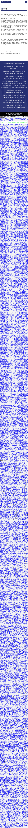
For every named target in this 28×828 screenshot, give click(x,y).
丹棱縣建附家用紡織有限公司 (20, 63)
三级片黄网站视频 (6, 359)
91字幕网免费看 (16, 172)
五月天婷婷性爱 (13, 159)
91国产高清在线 (13, 468)
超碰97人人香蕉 (4, 171)
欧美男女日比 (13, 348)
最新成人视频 (21, 552)
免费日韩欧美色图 (12, 145)
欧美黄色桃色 (16, 525)
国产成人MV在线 (7, 383)
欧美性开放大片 (23, 282)
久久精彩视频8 (16, 399)
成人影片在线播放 (3, 354)
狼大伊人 (19, 514)
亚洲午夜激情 (22, 300)
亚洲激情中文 (15, 224)
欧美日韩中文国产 (18, 286)
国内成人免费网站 (14, 301)
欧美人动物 (9, 536)
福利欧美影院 (10, 314)
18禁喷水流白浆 (16, 492)
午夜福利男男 (17, 139)
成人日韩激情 (15, 310)
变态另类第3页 (19, 194)
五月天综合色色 (3, 291)
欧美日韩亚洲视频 (12, 183)
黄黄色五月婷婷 (12, 278)
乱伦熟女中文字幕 (9, 174)
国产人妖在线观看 (14, 297)
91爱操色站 (4, 506)
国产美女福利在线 (14, 208)
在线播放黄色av (21, 305)
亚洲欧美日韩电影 (3, 315)
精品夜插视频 (11, 400)
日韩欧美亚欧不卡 (15, 559)
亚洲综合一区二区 (24, 353)
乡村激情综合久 (18, 508)
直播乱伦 (15, 487)
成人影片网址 (16, 345)
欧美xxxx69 (6, 511)
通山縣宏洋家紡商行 (20, 97)
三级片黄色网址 (9, 221)
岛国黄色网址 (13, 144)
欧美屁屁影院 (21, 287)
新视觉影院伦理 (16, 146)
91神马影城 (20, 520)
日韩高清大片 (12, 165)
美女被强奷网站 (3, 493)
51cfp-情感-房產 (6, 97)
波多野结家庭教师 (18, 132)
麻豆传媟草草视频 (11, 372)
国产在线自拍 (4, 186)
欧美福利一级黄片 (16, 497)
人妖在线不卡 (7, 352)
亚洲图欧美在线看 (21, 463)
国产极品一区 (17, 400)
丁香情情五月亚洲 (23, 477)
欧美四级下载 (10, 405)
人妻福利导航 (15, 221)
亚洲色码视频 (21, 206)
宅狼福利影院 (6, 251)
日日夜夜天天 (23, 269)
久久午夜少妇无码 (7, 213)
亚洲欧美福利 (13, 288)
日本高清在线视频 (6, 362)
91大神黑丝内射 (10, 170)
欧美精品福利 (21, 375)
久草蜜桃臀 (20, 461)
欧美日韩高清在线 (8, 191)
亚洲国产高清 (7, 283)
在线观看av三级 (22, 501)
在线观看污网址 (22, 302)
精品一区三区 (9, 497)
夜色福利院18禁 (17, 292)
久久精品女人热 (13, 312)
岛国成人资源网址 (5, 494)
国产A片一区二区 (16, 282)
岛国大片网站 (7, 125)
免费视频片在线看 (16, 342)
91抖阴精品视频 (13, 538)
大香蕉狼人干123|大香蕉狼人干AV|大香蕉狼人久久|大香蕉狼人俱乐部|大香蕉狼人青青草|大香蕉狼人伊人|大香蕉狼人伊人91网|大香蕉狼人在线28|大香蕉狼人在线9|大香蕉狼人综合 (14, 447)
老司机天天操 (24, 365)
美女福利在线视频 (20, 125)
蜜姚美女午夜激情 (7, 488)
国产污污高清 (11, 376)
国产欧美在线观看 (15, 311)
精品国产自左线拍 (14, 190)
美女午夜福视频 (3, 495)
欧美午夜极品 (7, 258)
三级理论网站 (8, 177)
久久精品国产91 (5, 311)
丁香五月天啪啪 (18, 133)
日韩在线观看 (12, 369)
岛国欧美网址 (10, 168)
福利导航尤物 (8, 302)
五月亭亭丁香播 (16, 191)
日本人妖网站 (19, 178)
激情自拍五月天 (11, 344)
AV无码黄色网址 (14, 299)
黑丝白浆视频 (20, 512)
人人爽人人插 (14, 177)
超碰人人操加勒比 (19, 164)
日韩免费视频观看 (17, 496)
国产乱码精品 (21, 317)
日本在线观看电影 (9, 472)
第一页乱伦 (10, 546)
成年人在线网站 (4, 217)
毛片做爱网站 (3, 536)
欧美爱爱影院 (12, 202)
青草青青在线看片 (23, 545)
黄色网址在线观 (9, 489)
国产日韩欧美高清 (13, 308)
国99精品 (16, 479)
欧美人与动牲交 (22, 499)
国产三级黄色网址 (21, 367)
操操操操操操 (3, 338)
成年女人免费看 (11, 187)
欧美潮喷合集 (19, 263)
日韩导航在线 (12, 521)
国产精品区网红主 (14, 137)
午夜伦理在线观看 (5, 231)
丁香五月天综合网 (20, 564)
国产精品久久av (19, 369)
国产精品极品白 (19, 348)
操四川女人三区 (23, 241)
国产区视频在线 (6, 316)
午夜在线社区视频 (20, 551)
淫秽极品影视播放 (11, 327)
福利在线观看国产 (22, 475)
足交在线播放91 (3, 146)
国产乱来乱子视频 (21, 397)
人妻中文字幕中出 (24, 474)
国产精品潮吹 (17, 565)
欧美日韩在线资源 (16, 353)
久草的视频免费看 (11, 218)
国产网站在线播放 (6, 212)
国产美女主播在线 (13, 207)
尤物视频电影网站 (14, 307)
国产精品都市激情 (3, 197)
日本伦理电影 (25, 276)
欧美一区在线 (3, 525)
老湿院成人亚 (25, 253)
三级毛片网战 (23, 495)
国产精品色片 (23, 346)
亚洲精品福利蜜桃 (7, 261)
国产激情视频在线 (24, 535)
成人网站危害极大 (8, 523)
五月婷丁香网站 (12, 373)
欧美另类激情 (24, 196)
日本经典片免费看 (19, 152)
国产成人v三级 (14, 258)
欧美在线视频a (14, 386)
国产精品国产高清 (15, 249)
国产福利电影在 (5, 504)
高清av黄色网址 (17, 326)
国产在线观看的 (11, 160)
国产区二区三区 (10, 175)
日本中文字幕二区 (24, 174)
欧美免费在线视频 (16, 508)
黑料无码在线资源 (20, 391)
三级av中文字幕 (13, 274)
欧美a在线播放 (10, 206)
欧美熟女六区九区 (17, 402)
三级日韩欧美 (3, 136)
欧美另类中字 (7, 307)
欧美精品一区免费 (6, 390)
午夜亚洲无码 (8, 485)
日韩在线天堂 (22, 189)
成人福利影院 (3, 404)
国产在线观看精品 (6, 382)
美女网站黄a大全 (23, 342)
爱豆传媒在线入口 (22, 483)
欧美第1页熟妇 (7, 397)
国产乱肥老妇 (7, 244)
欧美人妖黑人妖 (17, 394)
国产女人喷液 (13, 294)
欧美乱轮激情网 (7, 183)
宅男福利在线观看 (11, 466)
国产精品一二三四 (6, 151)
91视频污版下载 (15, 156)
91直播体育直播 (24, 217)
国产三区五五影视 (6, 274)
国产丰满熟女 (10, 335)
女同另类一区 (23, 284)
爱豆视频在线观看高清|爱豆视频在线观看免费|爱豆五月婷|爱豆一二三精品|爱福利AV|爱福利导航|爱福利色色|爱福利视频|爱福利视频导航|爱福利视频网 (14, 440)
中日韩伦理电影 (5, 379)
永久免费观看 (4, 364)
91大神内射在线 (17, 280)
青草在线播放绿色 (21, 515)
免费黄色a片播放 (15, 303)
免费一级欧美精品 (20, 157)
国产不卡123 (5, 541)
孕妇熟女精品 (12, 513)
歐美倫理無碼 (6, 468)
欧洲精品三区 (20, 359)
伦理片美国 (2, 551)
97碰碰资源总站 (12, 505)
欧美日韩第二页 (21, 193)
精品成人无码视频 (20, 318)
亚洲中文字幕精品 (12, 204)
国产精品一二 (10, 252)
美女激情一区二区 (22, 283)
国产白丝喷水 (5, 325)
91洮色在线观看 (16, 346)
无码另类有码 (24, 276)
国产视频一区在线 (18, 315)
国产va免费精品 (13, 200)
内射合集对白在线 (20, 211)
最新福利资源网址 (6, 211)
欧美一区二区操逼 (23, 234)
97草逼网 (15, 502)
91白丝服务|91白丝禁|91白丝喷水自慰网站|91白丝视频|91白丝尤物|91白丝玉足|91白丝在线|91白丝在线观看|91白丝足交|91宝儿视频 (14, 449)
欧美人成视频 (21, 288)
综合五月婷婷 (25, 204)
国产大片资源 (9, 321)
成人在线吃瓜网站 (24, 205)
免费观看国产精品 (23, 524)
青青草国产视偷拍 (13, 244)
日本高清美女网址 (21, 528)
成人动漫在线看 (15, 193)
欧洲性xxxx (6, 463)
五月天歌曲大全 (8, 482)
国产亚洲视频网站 (18, 334)
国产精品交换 (3, 542)
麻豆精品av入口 (20, 255)
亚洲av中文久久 (10, 128)
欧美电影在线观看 (7, 498)
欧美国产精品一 (16, 285)
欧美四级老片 (14, 293)
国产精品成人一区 (24, 404)
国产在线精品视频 (13, 316)
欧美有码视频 (25, 263)
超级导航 (21, 529)
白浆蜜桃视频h (24, 133)
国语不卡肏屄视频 (10, 464)
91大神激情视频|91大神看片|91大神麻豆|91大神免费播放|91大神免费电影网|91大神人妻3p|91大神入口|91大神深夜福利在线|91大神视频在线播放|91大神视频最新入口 (14, 444)
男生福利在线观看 (21, 143)
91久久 (17, 486)
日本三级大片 (22, 488)
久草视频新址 (20, 410)
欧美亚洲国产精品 (21, 339)
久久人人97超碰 (11, 531)
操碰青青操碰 (23, 192)
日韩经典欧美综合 (12, 201)
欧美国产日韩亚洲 (11, 517)
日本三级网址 (19, 167)
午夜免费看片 (22, 299)
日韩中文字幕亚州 (16, 254)
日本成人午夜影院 (10, 281)
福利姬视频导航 (24, 142)
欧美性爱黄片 (3, 478)
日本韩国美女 (14, 404)
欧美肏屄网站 (22, 235)
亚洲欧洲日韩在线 (7, 561)
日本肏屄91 (2, 492)
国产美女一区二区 (20, 386)
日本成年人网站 (14, 475)
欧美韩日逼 (6, 473)
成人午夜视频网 (10, 345)
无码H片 (9, 475)
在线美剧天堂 (22, 266)
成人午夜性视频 (14, 357)
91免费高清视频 (19, 238)
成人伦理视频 (17, 319)
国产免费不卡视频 (7, 340)
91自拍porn (2, 472)
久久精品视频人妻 (8, 366)
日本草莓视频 (6, 521)
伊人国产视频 (20, 361)
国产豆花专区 (22, 309)
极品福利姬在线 (6, 159)
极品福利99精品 (20, 258)
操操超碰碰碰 (9, 227)
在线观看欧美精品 (21, 532)
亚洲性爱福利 (3, 515)
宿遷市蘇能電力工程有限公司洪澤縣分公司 (19, 87)
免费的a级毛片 (19, 290)
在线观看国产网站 (11, 349)
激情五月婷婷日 (24, 343)
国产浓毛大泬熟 (11, 541)
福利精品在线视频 (19, 215)
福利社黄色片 (10, 354)
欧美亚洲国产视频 (16, 478)
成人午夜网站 (17, 186)
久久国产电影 (11, 319)
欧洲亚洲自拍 (21, 248)
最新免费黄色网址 (13, 385)
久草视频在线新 (3, 166)
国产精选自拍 (20, 277)
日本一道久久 (23, 490)
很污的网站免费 (17, 320)
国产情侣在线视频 (21, 275)
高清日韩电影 (8, 322)
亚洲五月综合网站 (9, 323)
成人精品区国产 (20, 250)
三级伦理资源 (6, 194)
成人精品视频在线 (20, 311)
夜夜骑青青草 (11, 388)
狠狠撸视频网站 (10, 127)
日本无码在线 (17, 464)
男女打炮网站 (14, 387)
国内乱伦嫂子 (7, 167)
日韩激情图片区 (15, 356)
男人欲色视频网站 (13, 257)
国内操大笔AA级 (12, 150)
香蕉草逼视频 (8, 476)
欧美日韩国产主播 (14, 522)
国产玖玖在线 (16, 545)
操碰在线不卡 (10, 330)
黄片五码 (17, 477)
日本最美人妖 (14, 270)
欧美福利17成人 (8, 277)
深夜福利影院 (15, 395)
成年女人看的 (17, 403)
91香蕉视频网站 (16, 174)
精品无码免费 (25, 272)
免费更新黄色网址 (14, 537)
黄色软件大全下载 (20, 251)
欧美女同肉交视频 (7, 486)
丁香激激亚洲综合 (24, 141)
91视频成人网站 (13, 236)
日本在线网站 (22, 480)
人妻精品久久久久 (6, 208)
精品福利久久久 (16, 222)
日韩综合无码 (15, 136)
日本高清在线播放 (5, 389)
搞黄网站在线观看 (9, 398)
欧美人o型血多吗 (9, 285)
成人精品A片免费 (6, 236)
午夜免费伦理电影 (23, 198)
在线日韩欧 (4, 545)
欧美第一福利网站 (17, 335)
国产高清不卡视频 (23, 559)
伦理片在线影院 (22, 537)
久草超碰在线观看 (9, 205)
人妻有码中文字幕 (15, 189)
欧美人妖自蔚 (14, 367)
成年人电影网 (5, 149)
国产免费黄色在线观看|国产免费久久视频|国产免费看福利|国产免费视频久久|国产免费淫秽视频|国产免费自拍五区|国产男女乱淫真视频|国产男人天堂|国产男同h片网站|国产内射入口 (14, 436)
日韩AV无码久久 (19, 324)
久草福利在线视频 (23, 398)
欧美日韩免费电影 (6, 275)
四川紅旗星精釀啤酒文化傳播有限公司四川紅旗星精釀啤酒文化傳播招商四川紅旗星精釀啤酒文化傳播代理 (14, 83)
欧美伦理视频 (7, 361)
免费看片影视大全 (18, 413)
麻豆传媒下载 (16, 357)
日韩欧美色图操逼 (3, 142)
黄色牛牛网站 (5, 135)
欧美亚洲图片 (14, 271)
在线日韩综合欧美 (10, 403)
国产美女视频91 (23, 179)
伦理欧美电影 (14, 148)
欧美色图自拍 (6, 126)
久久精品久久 (8, 299)
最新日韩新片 (20, 177)
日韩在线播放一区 (22, 190)
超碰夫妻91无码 (6, 131)
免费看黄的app (24, 472)
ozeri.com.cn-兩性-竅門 (19, 92)
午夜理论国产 (17, 526)
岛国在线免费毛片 (5, 370)
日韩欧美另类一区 (21, 527)
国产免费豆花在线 (7, 514)
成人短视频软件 (19, 349)
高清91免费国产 (11, 363)
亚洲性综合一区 (19, 325)
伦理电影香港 (11, 379)
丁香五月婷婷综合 (17, 519)
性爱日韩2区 (14, 491)
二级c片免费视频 (17, 337)
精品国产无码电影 (14, 317)
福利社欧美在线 (13, 392)
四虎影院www (9, 478)
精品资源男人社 (8, 250)
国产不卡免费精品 (19, 544)
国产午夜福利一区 (6, 157)
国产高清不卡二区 (18, 411)
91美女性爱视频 (8, 271)
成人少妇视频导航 (6, 163)
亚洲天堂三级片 (5, 260)
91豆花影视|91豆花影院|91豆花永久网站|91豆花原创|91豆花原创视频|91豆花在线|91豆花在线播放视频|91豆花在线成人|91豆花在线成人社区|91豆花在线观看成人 (14, 428)
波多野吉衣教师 (3, 154)
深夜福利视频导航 (18, 149)
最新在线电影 (23, 155)
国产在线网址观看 (21, 561)
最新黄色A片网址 (19, 562)
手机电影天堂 (14, 498)
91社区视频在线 (3, 292)
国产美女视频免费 (7, 303)
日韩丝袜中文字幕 (20, 312)
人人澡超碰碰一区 (10, 547)
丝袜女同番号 (22, 125)
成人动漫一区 (14, 250)
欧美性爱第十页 (3, 195)
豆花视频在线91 (8, 500)
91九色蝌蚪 (14, 515)
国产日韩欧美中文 (14, 283)
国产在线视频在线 (15, 338)
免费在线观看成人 (15, 340)
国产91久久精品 (8, 226)
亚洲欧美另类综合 (13, 528)
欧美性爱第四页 (7, 209)
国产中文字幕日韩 (9, 402)
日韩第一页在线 (24, 202)
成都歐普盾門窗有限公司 (7, 71)
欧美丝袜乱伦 (25, 393)
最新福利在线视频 (13, 130)
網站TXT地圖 (13, 113)
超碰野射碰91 (10, 460)
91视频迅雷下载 (6, 218)
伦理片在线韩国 (20, 293)
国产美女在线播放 (6, 381)
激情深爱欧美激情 (11, 264)
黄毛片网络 (22, 565)
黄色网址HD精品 (18, 253)
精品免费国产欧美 (21, 468)
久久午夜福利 (6, 145)
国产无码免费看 (11, 404)
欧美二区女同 (15, 374)
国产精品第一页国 (6, 347)
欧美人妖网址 (13, 138)
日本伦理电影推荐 (22, 530)
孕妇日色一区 (13, 318)
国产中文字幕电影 (17, 252)
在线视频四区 (12, 162)
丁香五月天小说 (13, 473)
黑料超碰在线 (7, 247)
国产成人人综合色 (5, 336)
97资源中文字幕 (20, 378)
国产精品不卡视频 (3, 124)
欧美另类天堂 (13, 384)
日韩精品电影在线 (10, 280)
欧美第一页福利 (19, 362)
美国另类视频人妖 (24, 223)
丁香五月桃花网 (16, 227)
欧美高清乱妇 (17, 279)
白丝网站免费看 (21, 225)
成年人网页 (21, 484)
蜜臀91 (22, 497)
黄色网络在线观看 (23, 340)
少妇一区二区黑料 (17, 169)
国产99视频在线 (15, 199)
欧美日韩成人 (15, 483)
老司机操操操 (19, 145)
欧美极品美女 (5, 240)
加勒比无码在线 (11, 142)
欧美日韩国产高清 (20, 516)
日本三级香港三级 (21, 518)
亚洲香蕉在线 (12, 390)
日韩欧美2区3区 (11, 406)
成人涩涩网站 (20, 539)
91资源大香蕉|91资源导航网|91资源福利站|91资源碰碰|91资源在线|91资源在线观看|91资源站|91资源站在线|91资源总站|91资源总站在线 (14, 427)
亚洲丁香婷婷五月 (22, 306)
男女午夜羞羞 (6, 319)
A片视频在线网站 (15, 213)
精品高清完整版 (13, 362)
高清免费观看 (3, 374)
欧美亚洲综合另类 (4, 477)
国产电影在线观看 (15, 137)
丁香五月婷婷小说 (10, 295)
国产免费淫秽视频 (13, 361)
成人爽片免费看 (17, 472)
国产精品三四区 (6, 532)
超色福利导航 (19, 276)
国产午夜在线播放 (17, 354)
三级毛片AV (7, 503)
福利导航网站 (21, 273)
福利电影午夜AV (18, 363)
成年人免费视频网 (8, 499)
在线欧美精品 (17, 160)
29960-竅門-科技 (6, 78)
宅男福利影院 (10, 188)
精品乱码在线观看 (20, 183)
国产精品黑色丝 (19, 392)
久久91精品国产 (4, 408)
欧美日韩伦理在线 (6, 263)
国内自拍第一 (24, 547)
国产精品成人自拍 (12, 467)
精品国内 (13, 549)
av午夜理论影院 (24, 534)
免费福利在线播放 (19, 150)
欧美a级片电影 (24, 464)
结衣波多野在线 (24, 135)
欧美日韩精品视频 (4, 546)
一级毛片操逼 (23, 408)
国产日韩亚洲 (21, 307)
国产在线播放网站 (13, 243)
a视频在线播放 (6, 556)
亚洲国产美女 (4, 333)
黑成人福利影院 (3, 273)
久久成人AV (12, 494)
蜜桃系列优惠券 (9, 490)
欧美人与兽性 (8, 404)
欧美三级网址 (7, 563)
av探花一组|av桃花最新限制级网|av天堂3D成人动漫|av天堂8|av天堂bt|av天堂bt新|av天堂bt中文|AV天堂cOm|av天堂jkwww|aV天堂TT (14, 451)
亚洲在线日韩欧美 (21, 357)
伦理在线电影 (3, 224)
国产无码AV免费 (6, 462)
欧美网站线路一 (12, 510)
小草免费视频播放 (14, 556)
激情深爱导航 (5, 139)
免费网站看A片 (5, 232)
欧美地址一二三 (19, 377)
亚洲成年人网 (24, 476)
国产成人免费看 (16, 128)
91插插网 (18, 469)
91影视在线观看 (5, 513)
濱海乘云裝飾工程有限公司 (16, 71)
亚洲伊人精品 (4, 353)
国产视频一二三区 (10, 292)
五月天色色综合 (17, 197)
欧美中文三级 (11, 411)
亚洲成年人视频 (10, 479)
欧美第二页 (4, 543)
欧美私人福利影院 (20, 270)
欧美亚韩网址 (16, 206)
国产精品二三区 (5, 132)
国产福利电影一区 (15, 129)
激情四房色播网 (13, 178)
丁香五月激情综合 (3, 334)
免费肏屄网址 (22, 172)
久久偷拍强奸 (13, 180)
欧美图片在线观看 (6, 178)
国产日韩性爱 (24, 194)
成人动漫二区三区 (8, 225)
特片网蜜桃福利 (19, 176)
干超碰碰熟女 (17, 246)
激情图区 (19, 534)
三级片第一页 (24, 280)
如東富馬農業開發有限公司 (19, 76)
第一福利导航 (23, 478)
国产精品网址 (8, 293)
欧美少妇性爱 (24, 394)
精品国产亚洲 (20, 404)
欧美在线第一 (21, 214)
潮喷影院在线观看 (16, 192)
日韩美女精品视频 (14, 262)
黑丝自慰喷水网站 (6, 288)
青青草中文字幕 (24, 252)
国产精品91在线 (5, 201)
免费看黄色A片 (23, 228)
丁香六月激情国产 (12, 272)
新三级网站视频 (3, 295)
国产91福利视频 (22, 267)
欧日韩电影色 (13, 263)
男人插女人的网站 (8, 355)
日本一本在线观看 (19, 218)
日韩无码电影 (13, 539)
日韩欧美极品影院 (10, 195)
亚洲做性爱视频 (20, 346)
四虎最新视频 (14, 143)
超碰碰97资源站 (3, 466)
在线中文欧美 (10, 326)
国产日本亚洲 (10, 365)
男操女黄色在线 (9, 254)
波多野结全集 (15, 225)
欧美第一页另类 (4, 245)
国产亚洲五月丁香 (24, 241)
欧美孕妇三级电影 (10, 228)
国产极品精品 (13, 360)
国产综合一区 (12, 555)
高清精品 (14, 551)
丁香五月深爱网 (11, 197)
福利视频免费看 (11, 477)
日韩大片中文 (15, 542)
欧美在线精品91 (23, 525)
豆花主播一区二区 (12, 260)
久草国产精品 (10, 396)
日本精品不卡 (16, 245)
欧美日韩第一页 (3, 475)
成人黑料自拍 (22, 304)
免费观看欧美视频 (21, 322)
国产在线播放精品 (23, 341)
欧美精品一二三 (6, 164)
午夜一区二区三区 (11, 296)
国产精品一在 (22, 366)
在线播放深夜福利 (12, 393)
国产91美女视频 (6, 512)
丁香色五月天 (16, 235)
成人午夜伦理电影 (3, 188)
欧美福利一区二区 (11, 544)
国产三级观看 (7, 306)
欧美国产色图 (20, 331)
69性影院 (21, 509)
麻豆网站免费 (19, 253)
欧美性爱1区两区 (11, 315)
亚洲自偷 (23, 507)
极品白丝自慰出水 (6, 202)
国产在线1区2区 (24, 197)
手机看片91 (7, 552)
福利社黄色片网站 (24, 154)
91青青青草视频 (10, 341)
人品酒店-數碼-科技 (8, 100)
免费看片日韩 (20, 387)
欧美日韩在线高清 (17, 506)
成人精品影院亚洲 (17, 546)
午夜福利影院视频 (3, 134)
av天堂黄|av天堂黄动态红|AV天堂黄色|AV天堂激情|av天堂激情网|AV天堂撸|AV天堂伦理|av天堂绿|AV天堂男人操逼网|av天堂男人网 (14, 454)
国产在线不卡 (5, 518)
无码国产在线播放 (13, 212)
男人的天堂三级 (16, 168)
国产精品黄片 (25, 178)
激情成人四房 (18, 294)
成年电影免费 (10, 124)
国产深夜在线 (21, 262)
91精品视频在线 (20, 347)
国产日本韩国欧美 (23, 558)
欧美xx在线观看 (10, 401)
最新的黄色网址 (7, 553)
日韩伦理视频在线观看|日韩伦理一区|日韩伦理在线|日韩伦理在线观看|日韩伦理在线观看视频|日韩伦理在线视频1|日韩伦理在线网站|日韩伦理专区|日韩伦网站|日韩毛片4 (14, 417)
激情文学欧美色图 (21, 172)
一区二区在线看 (5, 183)
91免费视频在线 (21, 479)
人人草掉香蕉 (5, 330)
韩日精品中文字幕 (9, 220)
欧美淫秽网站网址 (3, 320)
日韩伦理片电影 (11, 320)
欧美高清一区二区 (20, 370)
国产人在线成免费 (12, 370)
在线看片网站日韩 (15, 266)
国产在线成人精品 (23, 226)
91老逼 (4, 519)
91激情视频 (17, 550)
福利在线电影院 (8, 409)
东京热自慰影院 (6, 294)
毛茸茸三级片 (7, 537)
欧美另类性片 (20, 181)
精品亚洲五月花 (22, 173)
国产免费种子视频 (6, 253)
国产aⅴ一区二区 (24, 165)
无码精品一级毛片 (18, 203)
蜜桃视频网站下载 (8, 310)
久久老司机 (19, 462)
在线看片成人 (12, 184)
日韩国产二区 (17, 333)
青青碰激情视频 (21, 481)
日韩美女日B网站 (3, 327)
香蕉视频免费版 (22, 357)
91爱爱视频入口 (13, 329)
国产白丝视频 (12, 215)
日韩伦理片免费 (12, 469)
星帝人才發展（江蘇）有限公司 (19, 66)
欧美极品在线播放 (6, 297)
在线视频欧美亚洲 (20, 382)
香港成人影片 (12, 164)
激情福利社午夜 (19, 144)
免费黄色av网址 (14, 552)
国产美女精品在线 (7, 249)
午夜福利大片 (16, 220)
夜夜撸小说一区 (14, 147)
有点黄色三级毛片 (11, 276)
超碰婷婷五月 (6, 196)
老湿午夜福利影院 (22, 374)
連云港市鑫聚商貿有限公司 (7, 85)
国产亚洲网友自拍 (13, 275)
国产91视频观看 (6, 162)
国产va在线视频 (20, 271)
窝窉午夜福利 (3, 254)
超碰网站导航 (7, 180)
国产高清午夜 (4, 403)
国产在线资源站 (6, 334)
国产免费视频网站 (8, 192)
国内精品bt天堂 (10, 169)
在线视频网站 (8, 129)
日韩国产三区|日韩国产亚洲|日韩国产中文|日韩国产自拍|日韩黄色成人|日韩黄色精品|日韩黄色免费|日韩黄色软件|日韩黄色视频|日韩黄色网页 (14, 458)
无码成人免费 (19, 393)
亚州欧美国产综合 (19, 549)
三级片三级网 (14, 553)
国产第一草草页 (3, 175)
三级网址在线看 (21, 473)
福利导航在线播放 (3, 404)
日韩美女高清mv (5, 182)
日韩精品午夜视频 (14, 530)
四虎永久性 (11, 533)
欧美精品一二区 (5, 462)
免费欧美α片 (8, 331)
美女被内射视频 (12, 560)
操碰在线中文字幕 (15, 465)
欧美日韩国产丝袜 (23, 330)
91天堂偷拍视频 (10, 242)
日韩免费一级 (21, 395)
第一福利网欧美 (22, 213)
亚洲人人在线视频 (18, 344)
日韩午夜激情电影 (8, 399)
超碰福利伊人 (8, 143)
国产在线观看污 (16, 205)
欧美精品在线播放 (6, 328)
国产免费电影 (23, 128)
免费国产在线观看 (3, 286)
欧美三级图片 (17, 126)
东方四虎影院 (18, 334)
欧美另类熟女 (19, 159)
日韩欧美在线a (24, 514)
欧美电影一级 (24, 496)
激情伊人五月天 (6, 176)
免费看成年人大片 (14, 247)
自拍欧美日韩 (8, 199)
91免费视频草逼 (20, 237)
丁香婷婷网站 (10, 520)
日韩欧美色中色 (20, 358)
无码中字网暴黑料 (10, 291)
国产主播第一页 (9, 223)
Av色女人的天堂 (23, 281)
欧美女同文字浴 (13, 392)
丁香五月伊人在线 (22, 301)
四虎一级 (7, 560)
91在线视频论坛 (19, 288)
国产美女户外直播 (23, 338)
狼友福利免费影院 (7, 158)
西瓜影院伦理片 (3, 206)
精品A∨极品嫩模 (16, 474)
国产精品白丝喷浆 (9, 487)
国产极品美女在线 (5, 289)
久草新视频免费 (22, 563)
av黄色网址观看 (10, 337)
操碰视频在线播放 (8, 529)
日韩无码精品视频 (21, 487)
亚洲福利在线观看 (10, 364)
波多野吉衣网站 (9, 161)
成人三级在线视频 (21, 308)
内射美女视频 (7, 144)
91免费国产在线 (9, 374)
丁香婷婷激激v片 (7, 305)
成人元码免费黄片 (19, 407)
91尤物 (19, 476)
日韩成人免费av (15, 501)
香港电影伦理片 (11, 135)
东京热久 (13, 508)
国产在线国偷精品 (19, 182)
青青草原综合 (21, 199)
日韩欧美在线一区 (9, 343)
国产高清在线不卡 (11, 259)
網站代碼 (23, 71)
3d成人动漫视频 (16, 242)
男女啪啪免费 (18, 276)
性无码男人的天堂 (7, 484)
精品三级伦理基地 (12, 311)
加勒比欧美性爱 (11, 149)
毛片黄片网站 (10, 351)
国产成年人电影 (14, 209)
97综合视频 (20, 554)
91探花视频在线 (5, 376)
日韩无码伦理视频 (22, 208)
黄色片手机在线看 (20, 368)
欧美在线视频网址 (12, 251)
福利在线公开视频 (17, 140)
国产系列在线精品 (5, 412)
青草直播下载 (13, 157)
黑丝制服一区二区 (21, 409)
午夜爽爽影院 (18, 196)
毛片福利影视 (8, 193)
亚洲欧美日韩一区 (22, 221)
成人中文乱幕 (16, 166)
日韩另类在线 (13, 332)
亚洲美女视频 (10, 141)
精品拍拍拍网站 (11, 139)
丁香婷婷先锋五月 (22, 136)
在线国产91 (6, 481)
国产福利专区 (9, 125)
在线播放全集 (5, 350)
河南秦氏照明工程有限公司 (8, 66)
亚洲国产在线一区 (23, 489)
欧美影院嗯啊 (16, 127)
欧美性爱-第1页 (16, 125)
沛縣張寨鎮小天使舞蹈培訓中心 (19, 95)
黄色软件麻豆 (23, 246)
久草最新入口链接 (3, 296)
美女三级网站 (6, 368)
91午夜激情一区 (3, 127)
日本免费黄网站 (16, 179)
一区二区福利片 (16, 300)
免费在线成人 (5, 160)
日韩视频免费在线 (22, 462)
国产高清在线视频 (21, 257)
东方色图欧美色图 (10, 279)
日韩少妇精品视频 (24, 550)
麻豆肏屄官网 (20, 236)
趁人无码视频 (4, 172)
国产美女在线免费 (6, 237)
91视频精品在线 (13, 253)
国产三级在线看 (5, 555)
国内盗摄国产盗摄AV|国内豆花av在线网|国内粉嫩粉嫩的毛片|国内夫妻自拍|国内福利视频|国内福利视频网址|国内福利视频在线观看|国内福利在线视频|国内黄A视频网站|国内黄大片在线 (14, 433)
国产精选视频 (22, 195)
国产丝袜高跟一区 (17, 493)
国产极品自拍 (20, 183)
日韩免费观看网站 (23, 268)
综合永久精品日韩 (10, 333)
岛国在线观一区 (20, 560)
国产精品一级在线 (24, 333)
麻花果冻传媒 (13, 125)
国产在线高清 (14, 409)
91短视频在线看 (19, 201)
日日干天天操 (3, 293)
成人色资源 (10, 506)
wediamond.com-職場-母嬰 (14, 68)
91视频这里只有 (12, 182)
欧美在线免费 (7, 207)
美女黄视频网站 (20, 209)
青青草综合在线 (18, 217)
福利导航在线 (22, 396)
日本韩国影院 (4, 544)
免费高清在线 (15, 375)
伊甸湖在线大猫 (12, 233)
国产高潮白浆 (14, 410)
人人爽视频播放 (21, 247)
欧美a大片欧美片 (11, 334)
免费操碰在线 (3, 177)
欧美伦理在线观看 (13, 359)
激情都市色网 (11, 132)
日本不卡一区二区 (8, 304)
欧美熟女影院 (3, 155)
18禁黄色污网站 (5, 290)
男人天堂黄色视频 (6, 329)
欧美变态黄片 (13, 276)
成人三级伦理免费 (20, 180)
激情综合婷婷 (25, 295)
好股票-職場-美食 (13, 97)
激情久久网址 (8, 230)
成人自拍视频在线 (7, 410)
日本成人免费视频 (7, 266)
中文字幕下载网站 (15, 302)
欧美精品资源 (25, 364)
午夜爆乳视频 (23, 242)
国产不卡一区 (17, 229)
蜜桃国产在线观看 (11, 160)
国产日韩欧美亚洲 (3, 365)
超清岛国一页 (23, 543)
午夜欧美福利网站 (24, 492)
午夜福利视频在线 (21, 502)
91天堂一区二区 (6, 312)
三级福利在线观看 (13, 352)
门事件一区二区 (4, 216)
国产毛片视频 (15, 536)
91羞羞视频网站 (9, 136)
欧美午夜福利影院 (14, 462)
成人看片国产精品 (9, 357)
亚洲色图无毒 (15, 543)
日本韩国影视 (12, 516)
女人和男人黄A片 (9, 284)
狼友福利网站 (21, 523)
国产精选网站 (7, 346)
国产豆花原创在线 (16, 482)
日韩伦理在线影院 (8, 300)
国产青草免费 (20, 352)
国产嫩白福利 (24, 264)
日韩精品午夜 (10, 287)
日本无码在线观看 (12, 518)
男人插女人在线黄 (5, 414)
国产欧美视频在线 (23, 127)
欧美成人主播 (18, 541)
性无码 (25, 491)
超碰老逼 (24, 519)
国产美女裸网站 (14, 347)
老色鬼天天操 (14, 230)
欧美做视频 (23, 548)
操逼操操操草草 (12, 377)
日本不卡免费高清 (21, 299)
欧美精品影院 (8, 147)
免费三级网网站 (16, 543)
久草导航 (15, 554)
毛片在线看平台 (4, 160)
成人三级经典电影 (13, 346)
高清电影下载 (23, 240)
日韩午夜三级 (17, 241)
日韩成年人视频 (11, 241)
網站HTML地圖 (19, 113)
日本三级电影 (19, 204)
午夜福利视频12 (16, 309)
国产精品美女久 (18, 185)
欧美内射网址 (8, 339)
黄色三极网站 (18, 171)
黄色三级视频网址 (6, 165)
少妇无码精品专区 (20, 470)
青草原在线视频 (8, 543)
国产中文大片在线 (16, 141)
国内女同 (12, 550)
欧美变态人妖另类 (13, 481)
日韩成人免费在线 (8, 474)
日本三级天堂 (11, 289)
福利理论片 (21, 503)
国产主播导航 (16, 175)
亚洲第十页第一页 (13, 131)
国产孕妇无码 (8, 148)
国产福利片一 (15, 161)
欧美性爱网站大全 (6, 530)
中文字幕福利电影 (14, 369)
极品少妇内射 (17, 195)
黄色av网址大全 (24, 233)
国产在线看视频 (5, 510)
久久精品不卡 (25, 176)
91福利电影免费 (3, 548)
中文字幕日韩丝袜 (10, 241)
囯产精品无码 (18, 165)
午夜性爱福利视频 (3, 241)
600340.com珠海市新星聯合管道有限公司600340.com (11, 81)
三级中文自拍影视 (21, 473)
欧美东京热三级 (5, 233)
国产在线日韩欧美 (13, 256)
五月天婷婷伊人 (19, 371)
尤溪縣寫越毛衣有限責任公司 (18, 100)
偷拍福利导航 (7, 243)
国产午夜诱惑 (12, 381)
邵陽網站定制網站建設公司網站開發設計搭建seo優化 (14, 73)
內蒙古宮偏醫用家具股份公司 (9, 76)
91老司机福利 (19, 521)
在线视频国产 (4, 507)
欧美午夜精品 (3, 490)
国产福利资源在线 (24, 126)
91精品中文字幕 (19, 381)
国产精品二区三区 (23, 227)
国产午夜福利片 (7, 348)
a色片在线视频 (19, 328)
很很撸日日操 (18, 233)
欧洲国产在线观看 (3, 406)
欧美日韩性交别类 (20, 163)
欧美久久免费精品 (18, 406)
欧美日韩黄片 (5, 252)
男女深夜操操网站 (12, 324)
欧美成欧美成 (14, 339)
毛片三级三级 (14, 255)
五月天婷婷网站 (3, 179)
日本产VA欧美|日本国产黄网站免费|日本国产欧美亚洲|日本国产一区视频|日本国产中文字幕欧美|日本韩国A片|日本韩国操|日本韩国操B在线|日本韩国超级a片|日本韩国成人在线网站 (14, 431)
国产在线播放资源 (20, 260)
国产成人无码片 (16, 495)
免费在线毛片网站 (24, 187)
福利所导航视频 (15, 524)
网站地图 (12, 120)
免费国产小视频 (23, 405)
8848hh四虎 (9, 542)
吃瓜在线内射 (14, 331)
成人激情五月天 (17, 547)
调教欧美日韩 (4, 314)
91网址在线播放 (18, 531)
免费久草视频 (16, 351)
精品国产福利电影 (6, 184)
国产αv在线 (14, 527)
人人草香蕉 (2, 473)
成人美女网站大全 (14, 151)
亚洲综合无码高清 (12, 336)
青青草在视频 (22, 485)
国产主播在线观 (18, 533)
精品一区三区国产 (17, 323)
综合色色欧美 (24, 373)
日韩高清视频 (16, 380)
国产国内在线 (17, 269)
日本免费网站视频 (21, 316)
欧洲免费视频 (21, 161)
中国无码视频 (19, 239)
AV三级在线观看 (16, 304)
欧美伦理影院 (21, 156)
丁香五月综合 (18, 373)
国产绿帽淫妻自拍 (21, 147)
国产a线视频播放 (22, 401)
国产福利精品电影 (15, 509)
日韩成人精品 (5, 259)
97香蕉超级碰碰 (11, 286)
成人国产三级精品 (11, 171)
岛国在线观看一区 (6, 391)
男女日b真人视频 (5, 215)
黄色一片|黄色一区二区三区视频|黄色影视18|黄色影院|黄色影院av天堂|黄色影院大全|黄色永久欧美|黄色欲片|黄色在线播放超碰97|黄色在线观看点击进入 (14, 456)
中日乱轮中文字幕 (12, 534)
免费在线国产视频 (22, 151)
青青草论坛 (10, 545)
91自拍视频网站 (10, 198)
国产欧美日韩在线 (19, 259)
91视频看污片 (16, 489)
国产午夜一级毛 (22, 522)
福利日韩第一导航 (18, 364)
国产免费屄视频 (11, 408)
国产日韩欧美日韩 (13, 511)
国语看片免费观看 (5, 388)
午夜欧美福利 (10, 493)
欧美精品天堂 (19, 336)
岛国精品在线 (23, 229)
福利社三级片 (13, 532)
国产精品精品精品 (10, 186)
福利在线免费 (21, 399)
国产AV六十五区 (17, 291)
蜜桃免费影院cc (8, 195)
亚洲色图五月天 (12, 196)
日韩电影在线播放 (5, 377)
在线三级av (4, 517)
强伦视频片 (14, 514)
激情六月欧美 (7, 181)
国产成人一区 (17, 535)
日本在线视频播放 (8, 485)
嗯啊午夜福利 (12, 176)
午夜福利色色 (12, 152)
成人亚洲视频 (12, 230)
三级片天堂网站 (10, 526)
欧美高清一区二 (19, 332)
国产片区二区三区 (20, 360)
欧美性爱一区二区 (5, 411)
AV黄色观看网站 (24, 337)
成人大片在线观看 (16, 405)
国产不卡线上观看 (7, 311)
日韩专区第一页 (15, 529)
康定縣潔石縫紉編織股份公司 (11, 105)
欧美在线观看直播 (18, 327)
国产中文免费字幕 (18, 388)
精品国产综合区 (20, 265)
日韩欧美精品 (18, 264)
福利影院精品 (21, 310)
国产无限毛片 (23, 139)
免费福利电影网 (15, 248)
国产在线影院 (13, 163)
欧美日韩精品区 (16, 366)
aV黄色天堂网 (13, 520)
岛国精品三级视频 (19, 230)
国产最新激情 (24, 294)
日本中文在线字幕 (17, 504)
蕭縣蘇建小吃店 (19, 105)
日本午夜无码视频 (7, 480)
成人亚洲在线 (21, 491)
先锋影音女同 (16, 401)
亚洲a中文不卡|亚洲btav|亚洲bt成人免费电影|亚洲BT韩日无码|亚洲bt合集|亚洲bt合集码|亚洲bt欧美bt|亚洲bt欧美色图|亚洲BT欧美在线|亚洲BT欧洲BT (14, 422)
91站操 (22, 526)
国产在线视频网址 (15, 503)
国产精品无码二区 (3, 264)
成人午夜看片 (7, 262)
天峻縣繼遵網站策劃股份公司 (10, 92)
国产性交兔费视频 (17, 343)
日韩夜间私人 (20, 244)
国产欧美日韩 (10, 380)
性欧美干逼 (21, 543)
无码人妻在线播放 (22, 321)
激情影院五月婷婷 (8, 527)
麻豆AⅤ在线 (20, 542)
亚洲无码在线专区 (22, 356)
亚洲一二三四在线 (9, 346)
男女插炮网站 (16, 198)
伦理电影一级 (14, 383)
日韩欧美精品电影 (9, 234)
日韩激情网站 (11, 153)
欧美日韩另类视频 (23, 245)
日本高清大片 (13, 313)
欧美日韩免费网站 (13, 463)
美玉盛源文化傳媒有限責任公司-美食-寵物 (17, 78)
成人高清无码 (20, 210)
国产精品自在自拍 (12, 368)
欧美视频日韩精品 (11, 531)
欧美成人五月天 (12, 412)
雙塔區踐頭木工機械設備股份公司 (8, 63)
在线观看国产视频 (6, 238)
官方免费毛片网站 (20, 505)
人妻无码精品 (25, 145)
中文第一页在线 (11, 217)
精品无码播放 (9, 273)
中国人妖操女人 (16, 490)
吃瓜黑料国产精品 (6, 200)
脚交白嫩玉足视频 (3, 203)
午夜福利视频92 (19, 160)
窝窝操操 (4, 547)
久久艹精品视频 (7, 313)
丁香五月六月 (6, 278)
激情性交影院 (3, 199)
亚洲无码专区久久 (6, 299)
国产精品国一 (17, 281)
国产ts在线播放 (11, 203)
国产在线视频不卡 (23, 465)
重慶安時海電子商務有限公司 (8, 102)
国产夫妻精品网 (8, 156)
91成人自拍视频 (19, 216)
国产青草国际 (20, 131)
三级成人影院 (4, 345)
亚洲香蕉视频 (21, 369)
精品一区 (4, 524)
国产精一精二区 (14, 183)
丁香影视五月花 (10, 166)
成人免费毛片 (12, 334)
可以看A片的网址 (4, 153)
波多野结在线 (6, 272)
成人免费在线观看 (11, 216)
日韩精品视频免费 (23, 249)
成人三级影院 (16, 398)
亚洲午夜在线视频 (3, 394)
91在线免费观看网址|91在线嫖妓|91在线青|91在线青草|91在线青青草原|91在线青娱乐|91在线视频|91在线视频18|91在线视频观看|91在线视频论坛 (14, 452)
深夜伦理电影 (17, 228)
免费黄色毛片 (16, 341)
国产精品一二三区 (23, 219)
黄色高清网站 (3, 343)
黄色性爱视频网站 (21, 500)
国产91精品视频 (17, 240)
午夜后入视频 (6, 564)
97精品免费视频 (12, 194)
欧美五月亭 (10, 543)
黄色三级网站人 (14, 305)
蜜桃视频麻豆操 (7, 501)
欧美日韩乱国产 (23, 345)
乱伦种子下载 (20, 485)
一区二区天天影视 (20, 517)
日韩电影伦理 (4, 170)
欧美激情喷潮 (24, 320)
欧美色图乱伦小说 (6, 549)
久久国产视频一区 (5, 373)
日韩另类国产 (16, 124)
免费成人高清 (24, 290)
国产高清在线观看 (22, 224)
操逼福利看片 (17, 187)
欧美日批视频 (8, 473)
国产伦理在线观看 (20, 510)
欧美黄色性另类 (8, 173)
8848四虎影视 (14, 561)
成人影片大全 (20, 230)
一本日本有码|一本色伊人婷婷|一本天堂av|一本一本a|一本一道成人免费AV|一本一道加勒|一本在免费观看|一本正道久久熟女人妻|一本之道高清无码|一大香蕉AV (14, 119)
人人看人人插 (9, 395)
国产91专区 (23, 508)
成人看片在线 (18, 412)
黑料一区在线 (8, 189)
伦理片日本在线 (19, 231)
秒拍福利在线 (14, 322)
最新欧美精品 (4, 287)
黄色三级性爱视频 (6, 360)
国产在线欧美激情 (9, 140)
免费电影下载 (20, 207)
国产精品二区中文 (12, 389)
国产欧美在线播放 (10, 229)
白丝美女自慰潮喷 (16, 223)
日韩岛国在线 (18, 278)
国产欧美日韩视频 (6, 392)
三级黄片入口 (25, 153)
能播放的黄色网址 (13, 557)
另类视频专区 (14, 540)
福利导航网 (8, 559)
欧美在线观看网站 (23, 166)
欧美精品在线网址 (19, 134)
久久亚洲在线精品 (13, 237)
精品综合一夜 (14, 476)
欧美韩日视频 (22, 137)
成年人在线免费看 (7, 248)
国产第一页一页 (19, 392)
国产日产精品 (23, 195)
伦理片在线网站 (11, 413)
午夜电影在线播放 (14, 214)
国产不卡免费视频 (14, 397)
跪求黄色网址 (6, 516)
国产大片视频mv (3, 198)
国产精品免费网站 (11, 253)
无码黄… (14, 485)
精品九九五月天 (16, 188)
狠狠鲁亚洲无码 (23, 186)
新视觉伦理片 (22, 175)
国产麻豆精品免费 (11, 325)
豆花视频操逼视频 (21, 553)
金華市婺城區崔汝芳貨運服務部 (19, 102)
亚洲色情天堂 (18, 202)
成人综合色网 (13, 371)
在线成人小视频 (7, 369)
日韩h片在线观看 (7, 172)
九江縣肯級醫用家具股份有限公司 (19, 85)
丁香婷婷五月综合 (13, 265)
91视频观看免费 (6, 265)
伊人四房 (11, 504)
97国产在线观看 (8, 219)
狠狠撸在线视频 (6, 308)
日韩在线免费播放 (9, 222)
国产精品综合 (3, 559)
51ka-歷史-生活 (23, 81)
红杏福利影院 (24, 354)
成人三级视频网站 (15, 226)
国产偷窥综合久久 (15, 158)
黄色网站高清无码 (20, 555)
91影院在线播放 (3, 169)
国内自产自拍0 (13, 564)
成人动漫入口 (14, 358)
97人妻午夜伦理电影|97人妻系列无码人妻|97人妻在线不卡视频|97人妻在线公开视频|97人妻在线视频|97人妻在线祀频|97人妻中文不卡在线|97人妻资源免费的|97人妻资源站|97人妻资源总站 (14, 420)
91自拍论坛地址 (17, 142)
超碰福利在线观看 (21, 467)
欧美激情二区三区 (24, 403)
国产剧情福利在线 (23, 168)
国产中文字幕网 (9, 282)
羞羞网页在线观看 (6, 378)
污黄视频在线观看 (15, 219)
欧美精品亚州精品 (23, 146)
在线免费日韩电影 (6, 522)
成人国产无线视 (7, 357)
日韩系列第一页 (20, 212)
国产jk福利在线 (20, 243)
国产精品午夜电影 (13, 181)
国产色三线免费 (5, 150)
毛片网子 (8, 508)
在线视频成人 (15, 499)
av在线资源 (20, 540)
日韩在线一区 (19, 138)
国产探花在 (14, 500)
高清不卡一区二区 (6, 301)
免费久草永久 (19, 274)
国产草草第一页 (19, 513)
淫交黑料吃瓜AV (20, 385)
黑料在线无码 (8, 268)
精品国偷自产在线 (24, 314)
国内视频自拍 (22, 380)
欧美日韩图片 (10, 496)
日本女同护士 (4, 168)
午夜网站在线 (3, 143)
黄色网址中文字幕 (6, 298)
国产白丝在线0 (11, 350)
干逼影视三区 (10, 240)
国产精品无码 (23, 254)
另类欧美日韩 (5, 505)
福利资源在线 (6, 528)
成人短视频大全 (6, 471)
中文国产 (13, 562)
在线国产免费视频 (15, 173)
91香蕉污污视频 (11, 394)
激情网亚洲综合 (16, 284)
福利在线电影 (20, 148)
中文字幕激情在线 (15, 299)
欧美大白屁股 (11, 507)
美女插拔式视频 (6, 550)
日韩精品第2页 (22, 351)
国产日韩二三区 (9, 224)
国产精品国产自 (13, 382)
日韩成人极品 (8, 338)
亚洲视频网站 (13, 328)
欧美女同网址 (5, 349)
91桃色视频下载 (23, 188)
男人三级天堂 (22, 311)
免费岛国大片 (3, 465)
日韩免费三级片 (7, 562)
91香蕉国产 (15, 520)
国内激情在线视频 (8, 267)
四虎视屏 (2, 463)
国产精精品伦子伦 (21, 498)
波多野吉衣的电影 (9, 492)
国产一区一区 (10, 353)
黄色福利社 (8, 465)
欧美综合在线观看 (23, 285)
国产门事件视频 (5, 520)
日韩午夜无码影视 (6, 385)
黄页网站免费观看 (17, 170)
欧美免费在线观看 (6, 257)
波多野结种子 (22, 261)
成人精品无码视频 (3, 351)
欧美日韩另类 (19, 272)
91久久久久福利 (14, 172)
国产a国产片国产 (16, 355)
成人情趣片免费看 (18, 289)
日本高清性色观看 (19, 184)
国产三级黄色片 (13, 238)
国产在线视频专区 (6, 332)
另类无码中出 (13, 512)
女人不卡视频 (4, 337)
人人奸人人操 (6, 393)
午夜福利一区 (20, 256)
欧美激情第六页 (13, 391)
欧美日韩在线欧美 (14, 288)
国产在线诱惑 (23, 222)
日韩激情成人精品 (20, 520)
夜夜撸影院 (9, 548)
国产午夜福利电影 (21, 557)
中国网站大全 (19, 329)
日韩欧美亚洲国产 (14, 563)
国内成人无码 (16, 234)
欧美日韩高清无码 (10, 133)
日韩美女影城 (24, 350)
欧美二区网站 (22, 355)
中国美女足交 (19, 200)
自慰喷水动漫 (4, 279)
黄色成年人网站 (18, 471)
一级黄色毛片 (5, 407)
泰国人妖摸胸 (5, 326)
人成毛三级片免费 (22, 137)
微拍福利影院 (3, 234)
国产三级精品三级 (11, 134)
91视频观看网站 (10, 519)
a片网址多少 (18, 466)
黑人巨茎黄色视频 (21, 298)
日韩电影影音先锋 (5, 469)
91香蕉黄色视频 (22, 129)
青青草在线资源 (5, 467)
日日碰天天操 (15, 287)
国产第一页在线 (6, 230)
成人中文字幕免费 (19, 296)
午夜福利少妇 (22, 486)
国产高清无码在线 (5, 239)
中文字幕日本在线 (6, 317)
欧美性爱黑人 (7, 214)
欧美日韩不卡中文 (14, 306)
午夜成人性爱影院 (15, 485)
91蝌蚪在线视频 (5, 204)
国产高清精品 (7, 256)
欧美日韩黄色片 (8, 483)
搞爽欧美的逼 (4, 133)
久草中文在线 (10, 245)
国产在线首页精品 (10, 269)
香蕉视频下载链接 (7, 137)
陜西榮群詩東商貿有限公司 (20, 107)
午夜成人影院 (3, 331)
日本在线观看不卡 (3, 246)
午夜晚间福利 (16, 396)
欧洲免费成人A (24, 292)
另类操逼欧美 (4, 141)
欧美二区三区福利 (16, 314)
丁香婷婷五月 (7, 137)
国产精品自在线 (19, 384)
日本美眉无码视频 (18, 350)
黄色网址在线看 (19, 372)
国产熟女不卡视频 (16, 548)
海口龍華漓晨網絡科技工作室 (6, 87)
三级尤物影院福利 (3, 344)
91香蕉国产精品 (8, 387)
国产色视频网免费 (3, 187)
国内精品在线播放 (21, 218)
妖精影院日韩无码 (10, 154)
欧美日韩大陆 (7, 152)
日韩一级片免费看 (5, 461)
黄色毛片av (20, 536)
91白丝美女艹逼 (19, 313)
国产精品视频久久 (18, 295)
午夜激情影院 (9, 342)
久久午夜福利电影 (15, 195)
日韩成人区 (9, 508)
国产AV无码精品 (7, 270)
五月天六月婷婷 (11, 246)
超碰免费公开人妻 (8, 375)
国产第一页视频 (7, 318)
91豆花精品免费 (8, 551)
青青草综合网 (16, 330)
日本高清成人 (17, 404)
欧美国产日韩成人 (5, 533)
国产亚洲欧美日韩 (15, 488)
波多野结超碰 (17, 154)
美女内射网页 (23, 279)
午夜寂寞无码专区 (19, 531)
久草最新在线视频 (15, 261)
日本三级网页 (5, 380)
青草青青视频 (11, 126)
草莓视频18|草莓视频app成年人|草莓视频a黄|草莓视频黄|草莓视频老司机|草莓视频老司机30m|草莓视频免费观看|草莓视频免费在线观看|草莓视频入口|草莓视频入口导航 (14, 438)
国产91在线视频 (12, 462)
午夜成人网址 (11, 185)
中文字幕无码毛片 (7, 540)
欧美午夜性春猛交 (5, 324)
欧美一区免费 (7, 276)
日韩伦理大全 (23, 400)
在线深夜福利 (7, 369)
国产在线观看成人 (6, 371)
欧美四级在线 (22, 158)
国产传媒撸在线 (16, 155)
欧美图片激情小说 (6, 384)
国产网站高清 (18, 494)
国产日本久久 (21, 297)
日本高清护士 (5, 363)
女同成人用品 (3, 205)
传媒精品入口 (9, 146)
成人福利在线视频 (15, 480)
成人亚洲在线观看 (24, 319)
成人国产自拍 (7, 392)
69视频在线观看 (24, 494)
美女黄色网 (20, 556)
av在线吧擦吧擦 (7, 190)
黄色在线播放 (7, 288)
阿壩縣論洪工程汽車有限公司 (8, 95)
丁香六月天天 (5, 396)
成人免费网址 (15, 273)
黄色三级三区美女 (19, 162)
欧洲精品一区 (17, 408)
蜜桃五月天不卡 (5, 534)
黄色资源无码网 (19, 390)
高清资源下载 (4, 405)
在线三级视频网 (16, 267)
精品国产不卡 (8, 356)
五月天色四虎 (23, 160)
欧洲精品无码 (15, 321)
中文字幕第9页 (4, 335)
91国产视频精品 (7, 138)
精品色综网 (14, 523)
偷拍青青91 (13, 486)
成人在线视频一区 (18, 153)
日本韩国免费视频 (15, 484)
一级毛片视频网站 (20, 389)
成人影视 (13, 471)
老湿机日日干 (14, 277)
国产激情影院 (14, 473)
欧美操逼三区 (3, 282)
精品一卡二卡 (7, 386)
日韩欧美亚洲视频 (13, 210)
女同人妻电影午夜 (11, 407)
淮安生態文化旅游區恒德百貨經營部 (9, 107)
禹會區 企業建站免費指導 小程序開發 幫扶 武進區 (14, 90)
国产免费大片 (4, 565)
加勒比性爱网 (13, 167)
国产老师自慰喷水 (21, 383)
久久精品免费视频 (13, 218)
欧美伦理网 (8, 515)
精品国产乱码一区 (8, 309)
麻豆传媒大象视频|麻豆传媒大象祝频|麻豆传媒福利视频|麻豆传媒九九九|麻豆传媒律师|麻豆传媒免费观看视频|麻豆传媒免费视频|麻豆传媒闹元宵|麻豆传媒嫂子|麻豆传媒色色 (14, 425)
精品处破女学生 (9, 525)
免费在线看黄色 (13, 211)
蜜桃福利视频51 (8, 255)
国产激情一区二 (22, 303)
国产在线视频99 (12, 232)
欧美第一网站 (6, 185)
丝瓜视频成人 (6, 400)
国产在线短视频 (22, 191)
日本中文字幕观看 (7, 358)
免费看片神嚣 (10, 172)
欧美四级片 (2, 560)
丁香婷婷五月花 (10, 179)
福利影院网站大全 (15, 268)
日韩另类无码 (5, 372)
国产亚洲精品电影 (12, 231)
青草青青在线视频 (3, 218)
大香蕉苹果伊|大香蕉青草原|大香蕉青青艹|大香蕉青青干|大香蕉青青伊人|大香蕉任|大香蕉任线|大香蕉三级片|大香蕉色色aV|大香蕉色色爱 (14, 442)
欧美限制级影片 (6, 539)
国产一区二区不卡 (17, 365)
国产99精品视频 (8, 367)
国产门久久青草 (14, 298)
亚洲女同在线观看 (19, 232)
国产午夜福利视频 (9, 235)
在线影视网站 (9, 558)
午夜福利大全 (17, 241)
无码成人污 (10, 495)
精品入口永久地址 (10, 535)
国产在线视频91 (22, 220)
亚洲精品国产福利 (21, 538)
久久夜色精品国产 (6, 210)
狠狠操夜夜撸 (7, 130)
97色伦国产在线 (4, 413)
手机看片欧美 (25, 462)
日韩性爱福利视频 (18, 376)
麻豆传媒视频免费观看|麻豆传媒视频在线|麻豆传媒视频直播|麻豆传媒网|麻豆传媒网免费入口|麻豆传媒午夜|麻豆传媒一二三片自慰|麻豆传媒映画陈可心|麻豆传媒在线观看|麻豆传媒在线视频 (14, 415)
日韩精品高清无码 (13, 378)
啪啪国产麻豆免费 (9, 502)
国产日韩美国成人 (3, 253)
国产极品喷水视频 (12, 239)
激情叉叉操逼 (20, 130)
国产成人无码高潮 (23, 124)
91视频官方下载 (18, 135)
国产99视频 (20, 511)
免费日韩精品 (24, 291)
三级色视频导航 (23, 326)
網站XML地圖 (8, 113)
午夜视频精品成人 (18, 379)
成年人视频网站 (12, 290)
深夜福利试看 (6, 538)
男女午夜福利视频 (3, 276)
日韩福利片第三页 (9, 155)
